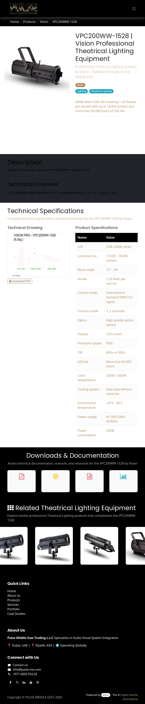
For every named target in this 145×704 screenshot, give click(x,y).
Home (14, 22)
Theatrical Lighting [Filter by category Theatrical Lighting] (101, 91)
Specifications (107, 131)
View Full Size (46, 281)
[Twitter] (17, 682)
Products (29, 22)
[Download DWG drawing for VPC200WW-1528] (55, 481)
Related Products (106, 146)
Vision (44, 22)
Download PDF (19, 281)
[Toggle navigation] (134, 9)
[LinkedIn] (24, 682)
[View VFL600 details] (101, 546)
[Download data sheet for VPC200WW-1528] (21, 481)
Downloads (106, 138)
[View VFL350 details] (56, 546)
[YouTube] (31, 682)
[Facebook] (10, 682)
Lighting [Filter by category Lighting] (81, 91)
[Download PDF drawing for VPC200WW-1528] (89, 481)
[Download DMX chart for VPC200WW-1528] (123, 481)
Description (106, 123)
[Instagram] (38, 682)
